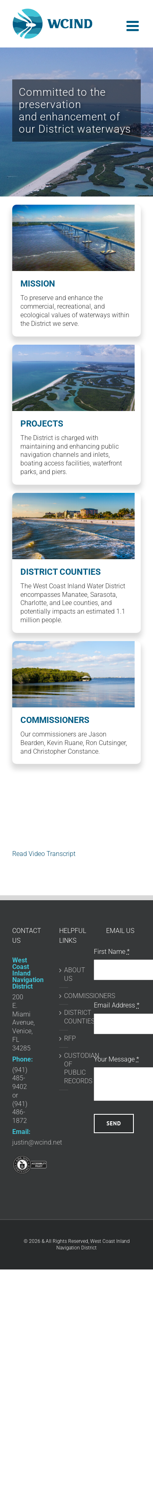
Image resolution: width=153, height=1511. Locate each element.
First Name (112, 951)
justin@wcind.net (37, 1142)
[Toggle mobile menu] (133, 25)
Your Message (116, 1059)
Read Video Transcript (43, 854)
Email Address (117, 1005)
